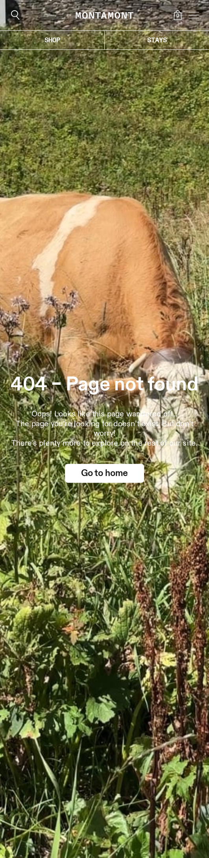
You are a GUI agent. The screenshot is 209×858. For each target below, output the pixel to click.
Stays (157, 40)
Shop (52, 40)
